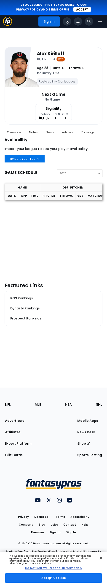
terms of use (59, 9)
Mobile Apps (87, 420)
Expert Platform (18, 443)
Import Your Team (24, 159)
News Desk (86, 432)
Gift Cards (14, 455)
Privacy (23, 517)
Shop (83, 443)
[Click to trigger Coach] (67, 21)
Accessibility (79, 517)
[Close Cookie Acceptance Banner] (101, 558)
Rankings (87, 132)
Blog (42, 524)
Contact (69, 524)
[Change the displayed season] (79, 173)
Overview (14, 132)
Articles (67, 132)
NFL (8, 404)
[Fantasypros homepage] (7, 24)
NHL (99, 404)
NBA (68, 404)
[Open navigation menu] (100, 21)
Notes (33, 132)
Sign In (71, 532)
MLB (38, 404)
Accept (82, 9)
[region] (53, 568)
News (50, 132)
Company (26, 524)
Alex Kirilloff (50, 54)
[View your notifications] (78, 21)
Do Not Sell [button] (42, 517)
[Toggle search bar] (89, 21)
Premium (37, 532)
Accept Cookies (53, 578)
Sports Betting (89, 455)
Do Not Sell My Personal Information (53, 568)
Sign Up (55, 532)
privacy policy (28, 9)
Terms (60, 517)
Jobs (54, 524)
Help (84, 524)
